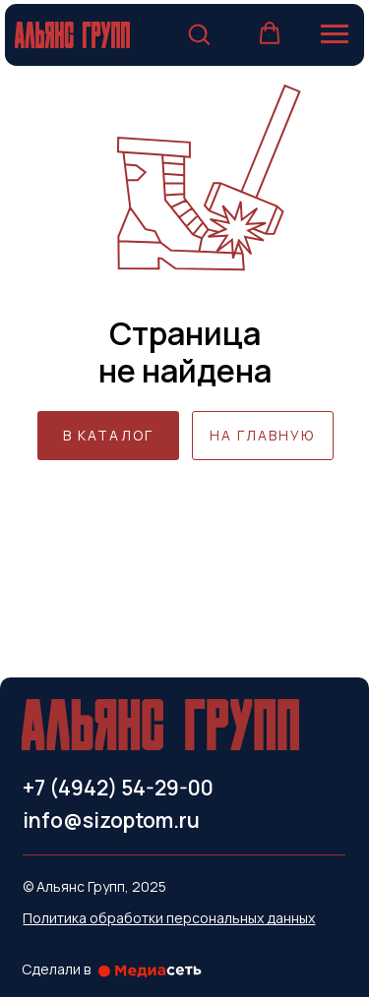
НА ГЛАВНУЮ (262, 435)
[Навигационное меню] (334, 34)
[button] (199, 33)
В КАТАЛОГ (108, 435)
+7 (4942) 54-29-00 (118, 787)
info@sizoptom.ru (111, 820)
